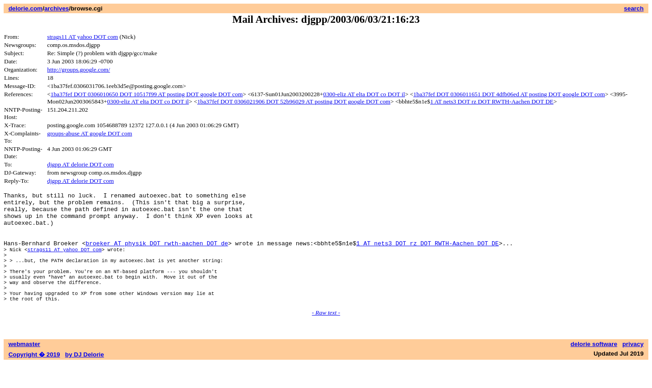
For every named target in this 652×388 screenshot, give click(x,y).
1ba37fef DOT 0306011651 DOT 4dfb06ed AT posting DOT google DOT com (509, 94)
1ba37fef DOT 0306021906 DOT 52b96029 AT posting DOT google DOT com (293, 101)
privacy (633, 368)
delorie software (594, 368)
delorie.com (25, 8)
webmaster (24, 368)
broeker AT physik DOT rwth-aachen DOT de (156, 254)
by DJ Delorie (84, 379)
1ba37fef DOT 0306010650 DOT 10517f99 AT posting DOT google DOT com (147, 94)
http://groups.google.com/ (78, 69)
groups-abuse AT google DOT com (89, 133)
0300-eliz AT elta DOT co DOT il (364, 94)
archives (56, 8)
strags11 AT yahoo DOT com (82, 36)
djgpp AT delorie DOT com (80, 164)
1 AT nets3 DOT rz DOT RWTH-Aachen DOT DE (491, 101)
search (634, 8)
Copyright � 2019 (34, 379)
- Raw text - (326, 337)
